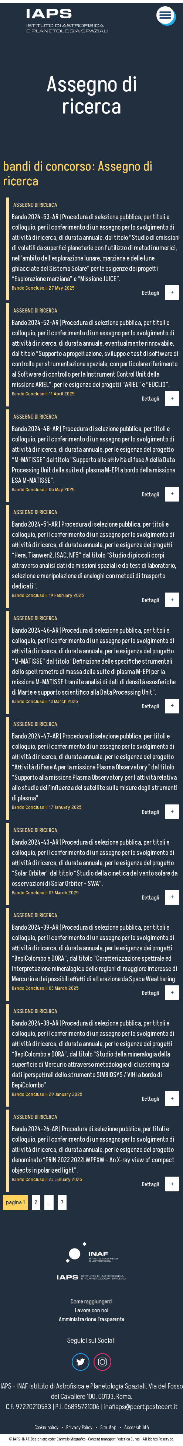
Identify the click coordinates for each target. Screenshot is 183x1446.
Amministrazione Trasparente (92, 1319)
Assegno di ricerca (35, 205)
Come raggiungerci (91, 1301)
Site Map (108, 1427)
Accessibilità (136, 1427)
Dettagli (150, 293)
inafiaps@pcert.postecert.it (140, 1407)
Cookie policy (46, 1427)
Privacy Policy (79, 1427)
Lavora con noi (91, 1310)
